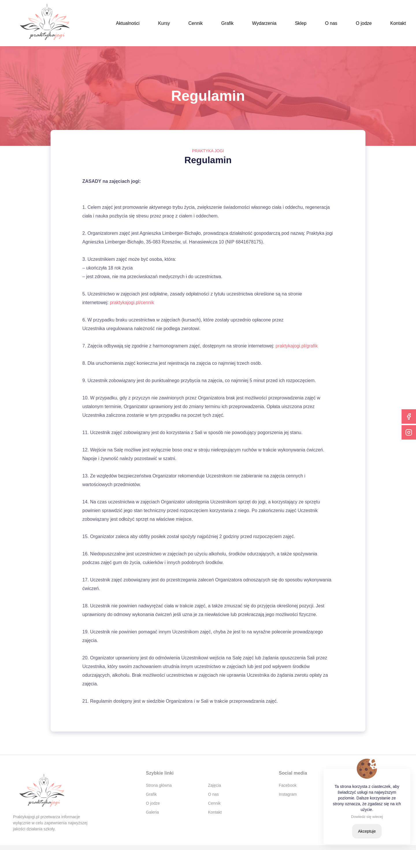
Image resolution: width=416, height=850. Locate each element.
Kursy (164, 23)
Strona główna (159, 785)
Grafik (227, 23)
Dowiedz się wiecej (367, 816)
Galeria (152, 812)
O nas (331, 23)
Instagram (288, 794)
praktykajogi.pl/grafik (297, 345)
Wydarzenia (264, 23)
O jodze (364, 23)
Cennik (195, 23)
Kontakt (398, 23)
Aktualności (128, 23)
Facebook (287, 785)
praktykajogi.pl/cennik (132, 302)
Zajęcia (214, 785)
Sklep (301, 23)
